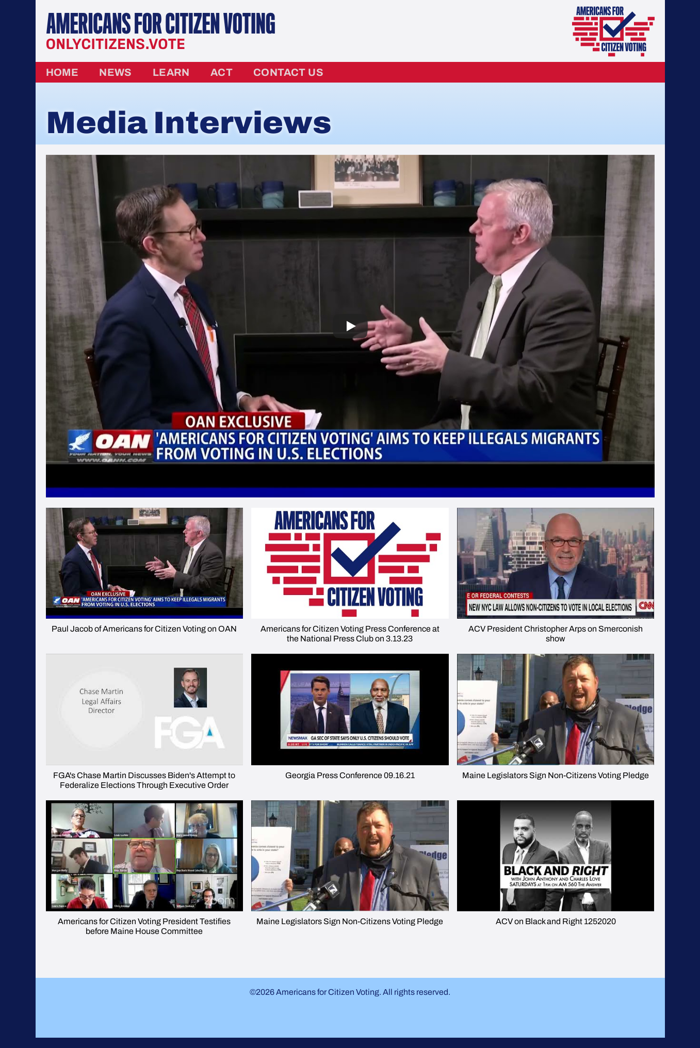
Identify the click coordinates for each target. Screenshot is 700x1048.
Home (62, 72)
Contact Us (288, 72)
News (115, 72)
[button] (145, 576)
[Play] (350, 326)
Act (221, 72)
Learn (171, 72)
